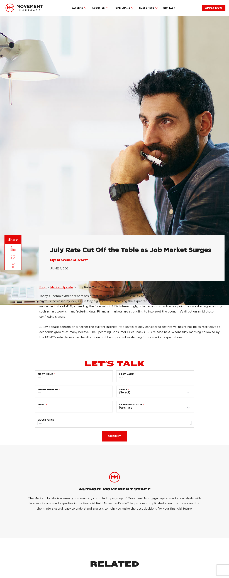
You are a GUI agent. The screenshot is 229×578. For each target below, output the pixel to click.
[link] (24, 8)
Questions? (46, 420)
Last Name (126, 374)
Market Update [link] (61, 287)
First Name (45, 374)
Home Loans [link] (124, 8)
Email (41, 404)
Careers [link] (79, 8)
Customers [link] (148, 8)
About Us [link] (100, 8)
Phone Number (48, 389)
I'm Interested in (130, 404)
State (123, 389)
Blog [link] (43, 287)
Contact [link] (169, 8)
